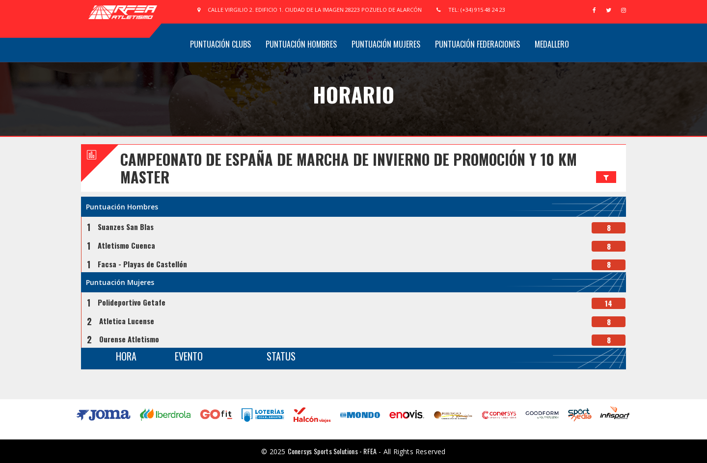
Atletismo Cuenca (126, 245)
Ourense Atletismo (129, 339)
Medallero (552, 44)
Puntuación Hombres (301, 44)
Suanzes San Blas (126, 226)
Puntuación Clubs (220, 44)
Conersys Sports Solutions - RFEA (332, 451)
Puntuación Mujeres (386, 44)
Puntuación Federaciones (477, 44)
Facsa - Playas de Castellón (142, 263)
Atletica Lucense (126, 320)
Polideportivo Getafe (131, 302)
